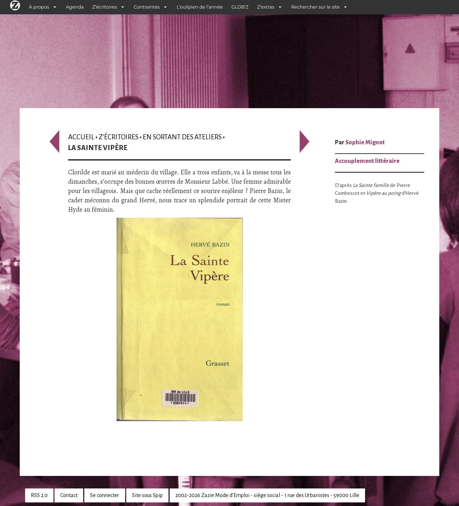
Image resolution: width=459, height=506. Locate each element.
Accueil (81, 137)
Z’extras (265, 7)
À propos (39, 7)
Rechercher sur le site (315, 7)
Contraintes (147, 7)
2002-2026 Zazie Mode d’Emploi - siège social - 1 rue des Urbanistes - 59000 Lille (267, 495)
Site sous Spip (147, 495)
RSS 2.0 (39, 495)
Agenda (75, 7)
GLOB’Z (240, 7)
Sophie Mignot (365, 142)
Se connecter (104, 495)
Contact (68, 495)
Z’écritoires (105, 7)
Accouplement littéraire (367, 161)
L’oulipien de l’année (199, 7)
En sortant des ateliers (182, 137)
